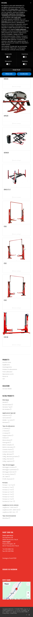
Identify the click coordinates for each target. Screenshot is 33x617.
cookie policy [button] (17, 17)
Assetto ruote (6, 362)
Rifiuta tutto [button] (8, 74)
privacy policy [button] (14, 9)
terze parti (4, 21)
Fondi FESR (12, 558)
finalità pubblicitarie (21, 29)
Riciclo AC (5, 376)
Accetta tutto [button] (24, 74)
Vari (3, 379)
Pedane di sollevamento (9, 369)
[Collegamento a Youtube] (29, 615)
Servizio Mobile (7, 389)
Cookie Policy (13, 613)
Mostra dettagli (16, 86)
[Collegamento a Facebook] (26, 615)
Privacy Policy (5, 613)
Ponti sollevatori (7, 372)
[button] (30, 2)
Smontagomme (7, 367)
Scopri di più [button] (16, 69)
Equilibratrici (6, 365)
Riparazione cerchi (7, 374)
